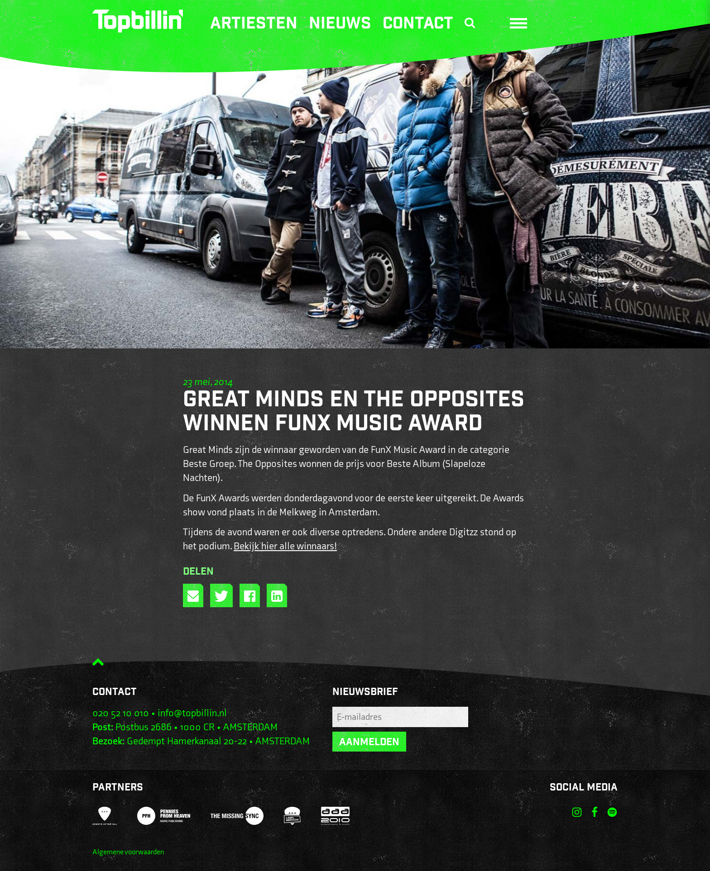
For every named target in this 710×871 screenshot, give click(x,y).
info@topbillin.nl (192, 713)
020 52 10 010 (120, 713)
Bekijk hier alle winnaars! (285, 546)
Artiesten (253, 25)
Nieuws (340, 25)
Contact (418, 25)
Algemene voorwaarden (128, 852)
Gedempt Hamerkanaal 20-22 (187, 741)
